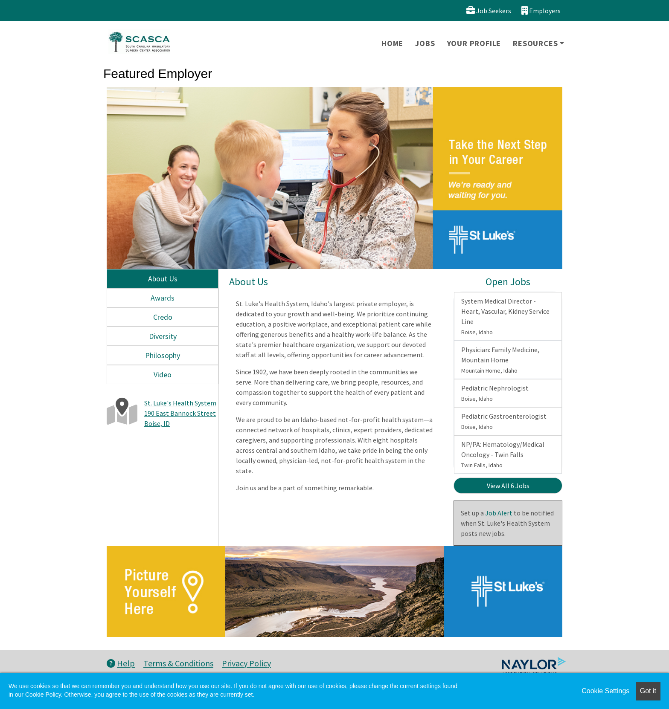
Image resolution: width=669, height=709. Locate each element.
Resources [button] (535, 43)
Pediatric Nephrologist (495, 393)
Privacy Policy (246, 663)
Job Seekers (488, 10)
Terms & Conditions (178, 663)
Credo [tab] (162, 317)
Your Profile (474, 43)
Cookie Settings (605, 691)
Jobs (425, 43)
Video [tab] (163, 374)
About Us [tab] (162, 279)
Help (121, 663)
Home (392, 43)
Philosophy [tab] (162, 355)
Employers (541, 10)
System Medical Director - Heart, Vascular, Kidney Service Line (505, 316)
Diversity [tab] (163, 336)
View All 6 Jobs (508, 485)
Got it (648, 691)
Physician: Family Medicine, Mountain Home (500, 359)
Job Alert (498, 513)
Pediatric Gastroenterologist (504, 421)
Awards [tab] (163, 298)
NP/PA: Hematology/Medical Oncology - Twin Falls (502, 454)
